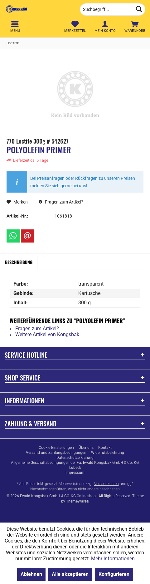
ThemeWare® (77, 501)
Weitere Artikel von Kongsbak (44, 334)
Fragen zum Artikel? (61, 201)
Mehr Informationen (113, 559)
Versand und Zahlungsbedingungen (56, 452)
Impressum (75, 472)
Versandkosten (106, 484)
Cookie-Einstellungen (56, 447)
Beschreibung (18, 262)
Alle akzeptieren (70, 574)
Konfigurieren (114, 574)
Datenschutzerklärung (75, 457)
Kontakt (105, 447)
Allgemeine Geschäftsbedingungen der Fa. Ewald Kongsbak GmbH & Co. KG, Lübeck (75, 465)
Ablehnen (31, 574)
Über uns (86, 447)
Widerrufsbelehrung (107, 452)
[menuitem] (135, 26)
